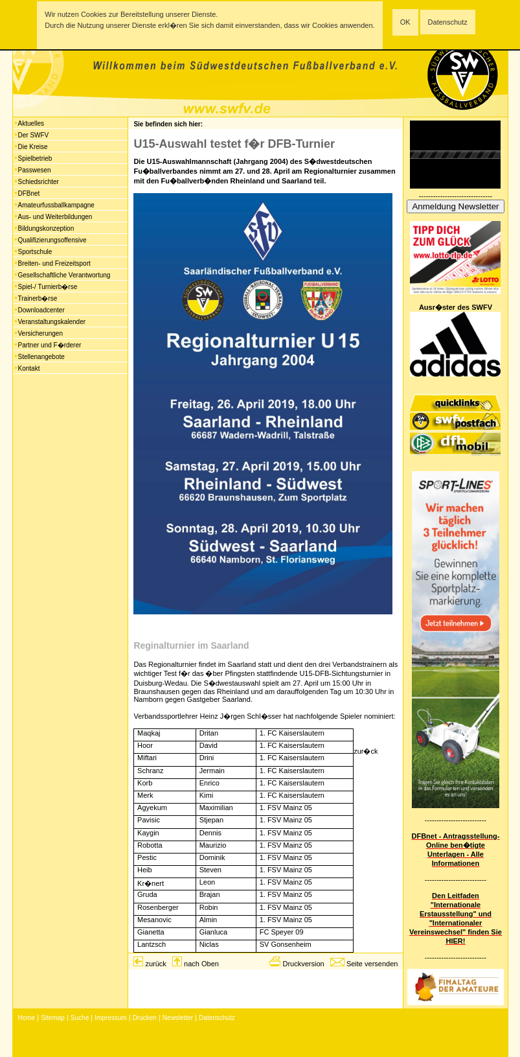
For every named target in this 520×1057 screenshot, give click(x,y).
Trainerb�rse (38, 298)
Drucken (145, 1017)
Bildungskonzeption (46, 228)
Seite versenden (372, 964)
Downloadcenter (41, 310)
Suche (80, 1017)
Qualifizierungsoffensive (52, 240)
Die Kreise (33, 146)
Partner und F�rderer (50, 345)
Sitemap (53, 1017)
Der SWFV (33, 135)
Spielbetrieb (35, 158)
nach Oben (201, 964)
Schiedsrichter (38, 181)
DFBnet (29, 193)
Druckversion (303, 964)
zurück (155, 964)
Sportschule (35, 251)
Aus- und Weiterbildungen (55, 216)
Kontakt (29, 368)
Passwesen (34, 170)
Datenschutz (448, 22)
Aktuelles (31, 123)
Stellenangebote (41, 356)
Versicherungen (40, 333)
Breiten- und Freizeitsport (54, 263)
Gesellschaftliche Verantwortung (64, 275)
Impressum (110, 1017)
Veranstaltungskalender (52, 321)
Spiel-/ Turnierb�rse (48, 286)
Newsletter (178, 1017)
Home (27, 1017)
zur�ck (366, 751)
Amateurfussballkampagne (56, 205)
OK (405, 22)
